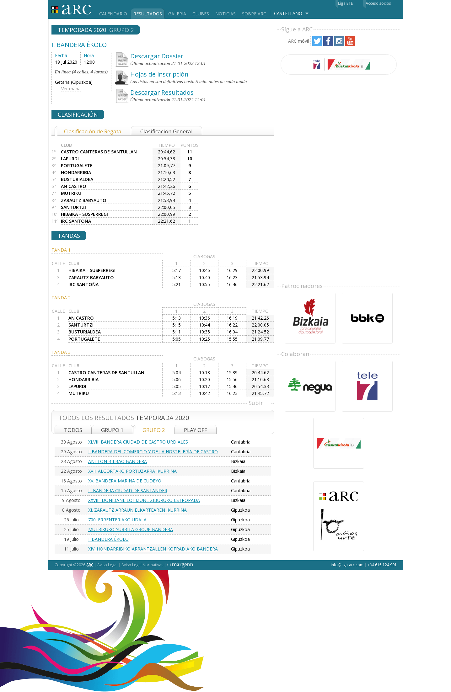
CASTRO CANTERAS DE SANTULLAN (99, 152)
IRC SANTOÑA (76, 221)
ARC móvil (298, 41)
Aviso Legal (107, 564)
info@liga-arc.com (347, 564)
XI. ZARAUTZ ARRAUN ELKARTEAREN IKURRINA (137, 510)
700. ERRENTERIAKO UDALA (117, 520)
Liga (71, 9)
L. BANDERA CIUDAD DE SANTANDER (127, 490)
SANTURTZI (73, 207)
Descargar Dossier (156, 56)
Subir (256, 403)
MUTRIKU (71, 193)
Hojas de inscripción (159, 74)
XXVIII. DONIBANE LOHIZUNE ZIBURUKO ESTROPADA (144, 500)
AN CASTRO (73, 186)
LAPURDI (70, 159)
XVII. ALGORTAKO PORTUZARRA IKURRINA (132, 471)
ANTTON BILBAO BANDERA (117, 461)
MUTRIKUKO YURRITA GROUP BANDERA (130, 529)
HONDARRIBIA (76, 172)
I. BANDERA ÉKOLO (108, 539)
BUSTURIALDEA (77, 179)
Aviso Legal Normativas (142, 564)
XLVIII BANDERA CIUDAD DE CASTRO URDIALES (138, 442)
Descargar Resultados (162, 92)
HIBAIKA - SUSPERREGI (84, 214)
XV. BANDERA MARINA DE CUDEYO (124, 481)
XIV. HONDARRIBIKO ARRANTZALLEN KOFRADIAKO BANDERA (153, 549)
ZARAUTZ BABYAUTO (83, 200)
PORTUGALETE (77, 165)
